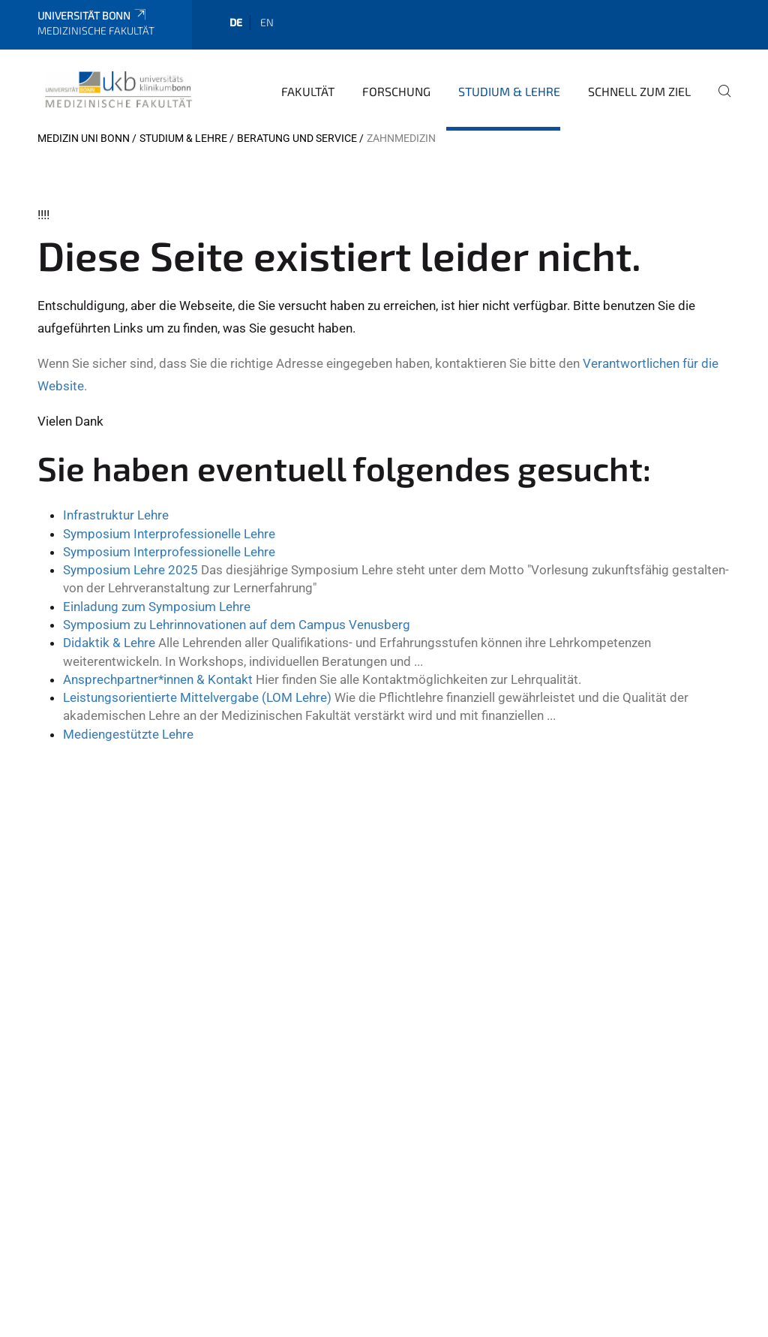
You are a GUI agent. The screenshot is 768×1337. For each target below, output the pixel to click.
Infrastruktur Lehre (116, 514)
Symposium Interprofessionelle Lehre (169, 533)
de (236, 22)
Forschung (396, 91)
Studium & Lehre (509, 91)
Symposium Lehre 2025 (130, 569)
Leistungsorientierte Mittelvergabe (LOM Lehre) (197, 697)
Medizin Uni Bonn (84, 138)
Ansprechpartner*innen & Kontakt (158, 679)
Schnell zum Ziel (639, 91)
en (267, 22)
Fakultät (307, 91)
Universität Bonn (93, 15)
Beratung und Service (297, 138)
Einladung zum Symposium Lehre (156, 606)
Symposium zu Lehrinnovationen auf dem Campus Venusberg (236, 624)
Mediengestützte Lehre (128, 734)
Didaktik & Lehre (109, 642)
